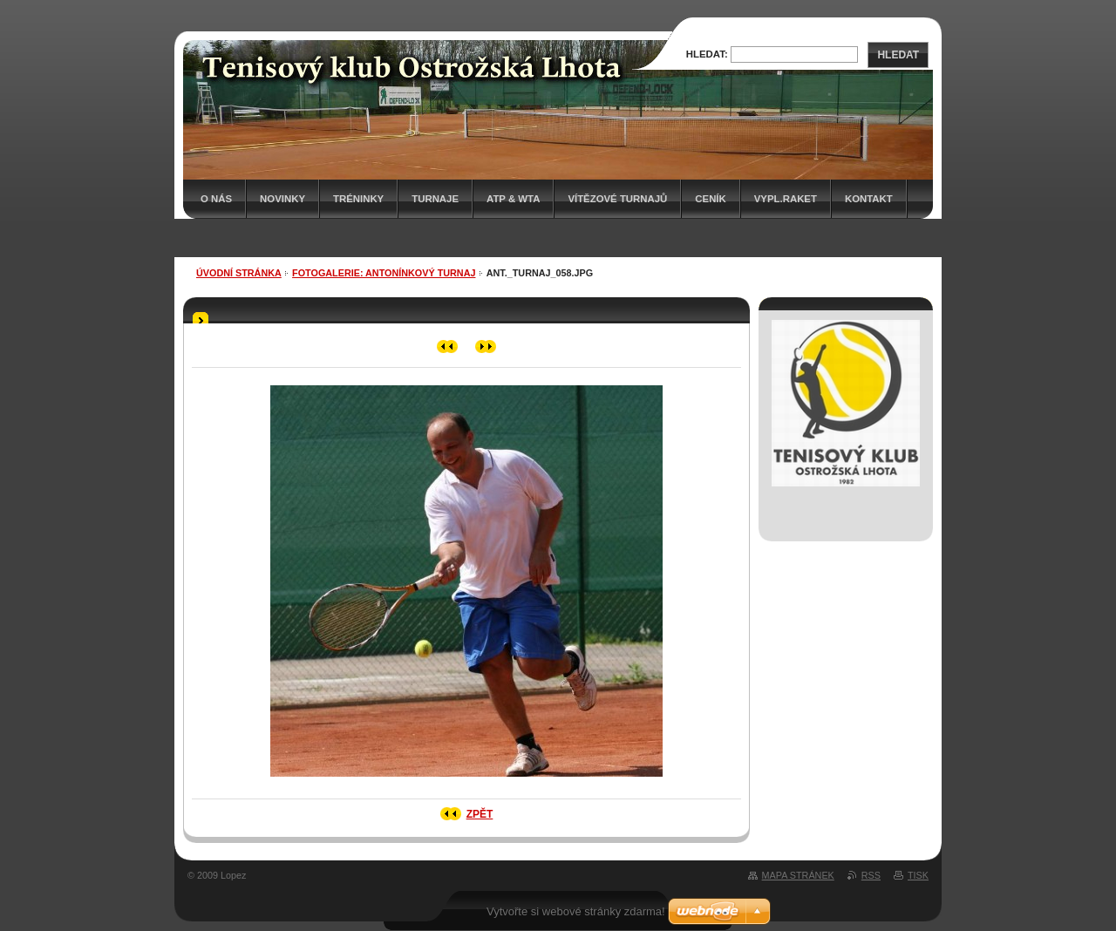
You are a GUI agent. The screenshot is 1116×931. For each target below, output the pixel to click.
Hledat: (707, 54)
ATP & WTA (513, 199)
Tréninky (358, 199)
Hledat (898, 55)
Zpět (479, 814)
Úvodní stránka (239, 273)
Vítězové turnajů (617, 199)
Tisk (918, 875)
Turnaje (435, 199)
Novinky (282, 199)
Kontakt (869, 199)
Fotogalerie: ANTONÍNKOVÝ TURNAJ (383, 273)
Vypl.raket (785, 199)
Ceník (710, 199)
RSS (871, 875)
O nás (216, 199)
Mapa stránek (798, 875)
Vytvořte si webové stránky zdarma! (576, 911)
